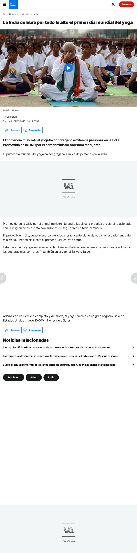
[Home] (4, 14)
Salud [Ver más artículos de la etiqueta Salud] (33, 377)
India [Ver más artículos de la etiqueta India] (51, 377)
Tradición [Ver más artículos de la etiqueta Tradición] (14, 377)
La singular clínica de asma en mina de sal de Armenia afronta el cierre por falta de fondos (56, 347)
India (35, 14)
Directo (126, 4)
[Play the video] (68, 68)
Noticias (13, 14)
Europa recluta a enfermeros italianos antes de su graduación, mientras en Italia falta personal (59, 364)
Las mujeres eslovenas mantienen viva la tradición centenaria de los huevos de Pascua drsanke (60, 356)
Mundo (25, 14)
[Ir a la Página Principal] (13, 4)
